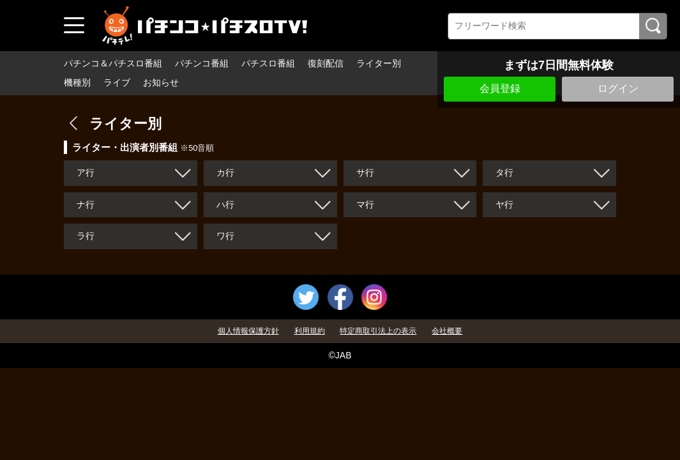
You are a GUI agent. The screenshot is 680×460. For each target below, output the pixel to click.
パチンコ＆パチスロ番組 (113, 63)
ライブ (116, 82)
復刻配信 (326, 63)
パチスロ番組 (268, 63)
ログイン (618, 88)
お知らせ (161, 82)
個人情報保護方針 (248, 330)
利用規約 (309, 330)
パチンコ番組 (202, 63)
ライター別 (378, 63)
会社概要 (447, 330)
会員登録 (500, 88)
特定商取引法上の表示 (378, 330)
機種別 (77, 82)
